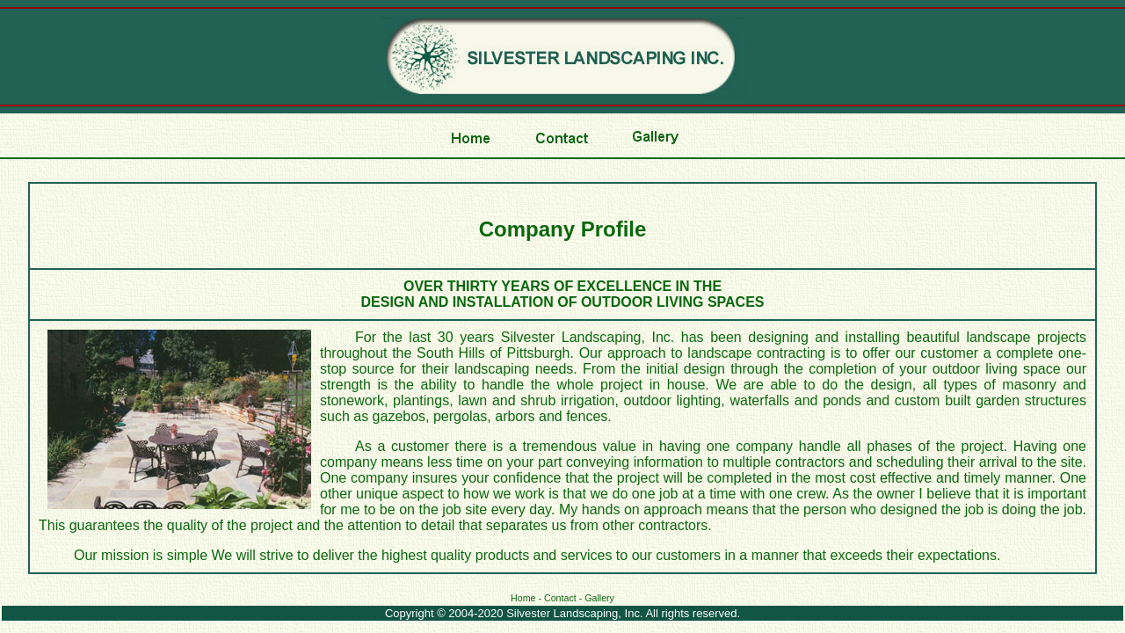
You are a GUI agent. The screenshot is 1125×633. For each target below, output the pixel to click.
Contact (560, 598)
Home (523, 598)
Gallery (599, 598)
